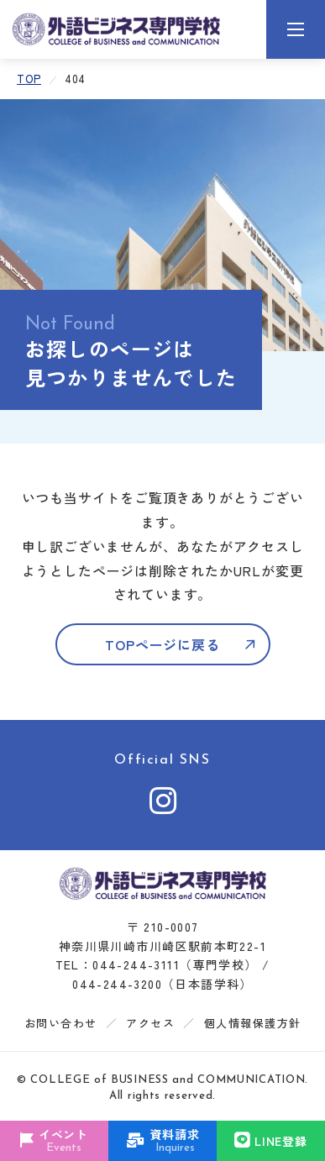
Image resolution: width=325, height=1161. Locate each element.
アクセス (150, 1023)
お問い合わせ (60, 1023)
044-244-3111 (136, 964)
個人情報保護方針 (252, 1023)
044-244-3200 (117, 983)
